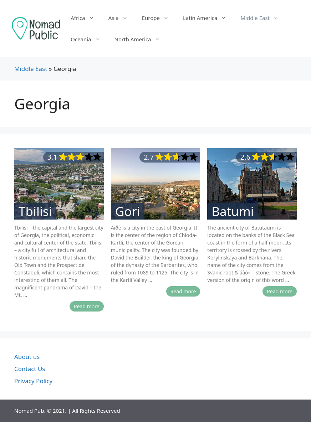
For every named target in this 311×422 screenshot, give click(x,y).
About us (27, 356)
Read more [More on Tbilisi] (87, 306)
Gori (127, 211)
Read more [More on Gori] (183, 291)
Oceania (89, 39)
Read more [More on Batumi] (279, 291)
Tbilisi (35, 211)
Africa (86, 18)
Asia (121, 18)
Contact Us (29, 369)
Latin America (208, 18)
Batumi (232, 211)
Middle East (263, 18)
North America (140, 39)
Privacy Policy (33, 381)
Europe (159, 18)
